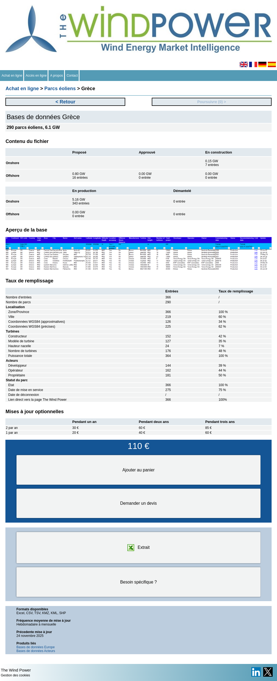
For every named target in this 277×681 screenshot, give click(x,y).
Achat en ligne (12, 75)
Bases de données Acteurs (36, 651)
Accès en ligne (36, 75)
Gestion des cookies (15, 675)
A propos (56, 75)
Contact (72, 75)
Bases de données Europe (36, 647)
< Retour (65, 102)
